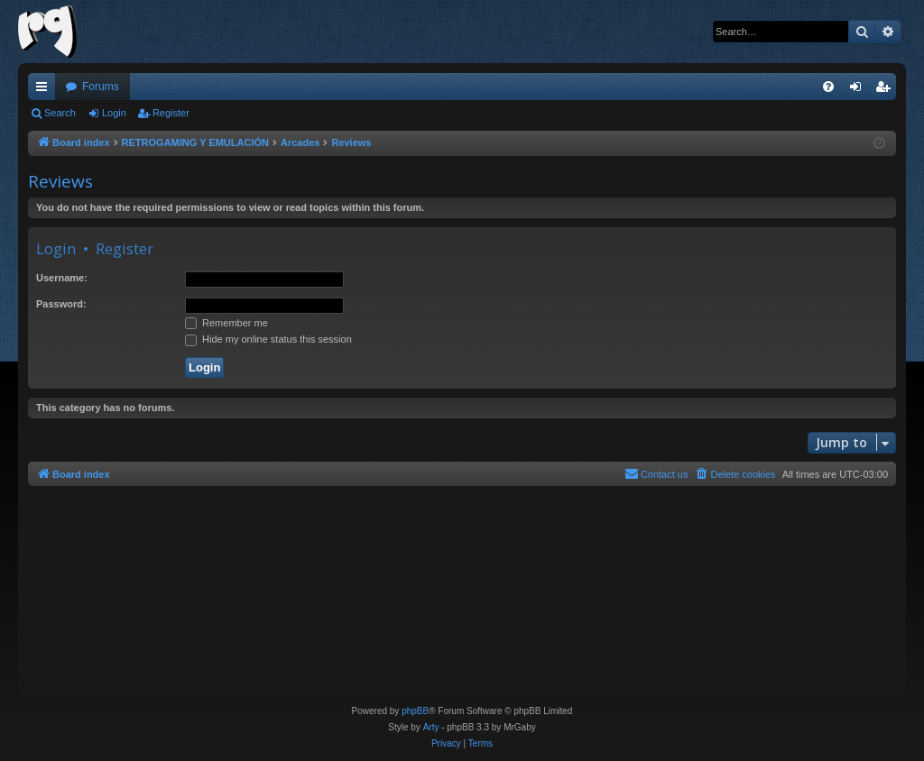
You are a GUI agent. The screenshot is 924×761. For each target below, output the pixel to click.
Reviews (60, 181)
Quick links (45, 90)
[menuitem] (828, 86)
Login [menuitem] (859, 90)
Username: (62, 277)
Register (170, 112)
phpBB (415, 711)
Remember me (226, 322)
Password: (61, 303)
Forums (100, 86)
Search (60, 112)
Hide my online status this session (268, 339)
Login (114, 112)
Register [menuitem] (886, 90)
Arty (431, 727)
